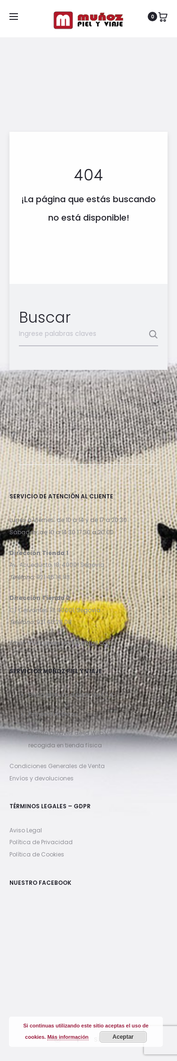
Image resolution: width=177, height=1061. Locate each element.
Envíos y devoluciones (41, 778)
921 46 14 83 (53, 577)
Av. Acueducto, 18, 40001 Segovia (56, 565)
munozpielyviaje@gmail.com (70, 643)
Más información (67, 1037)
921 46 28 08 (54, 622)
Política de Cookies (36, 854)
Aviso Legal (25, 830)
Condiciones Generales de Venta (57, 766)
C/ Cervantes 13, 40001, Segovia (55, 610)
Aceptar (123, 1037)
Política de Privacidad (41, 842)
